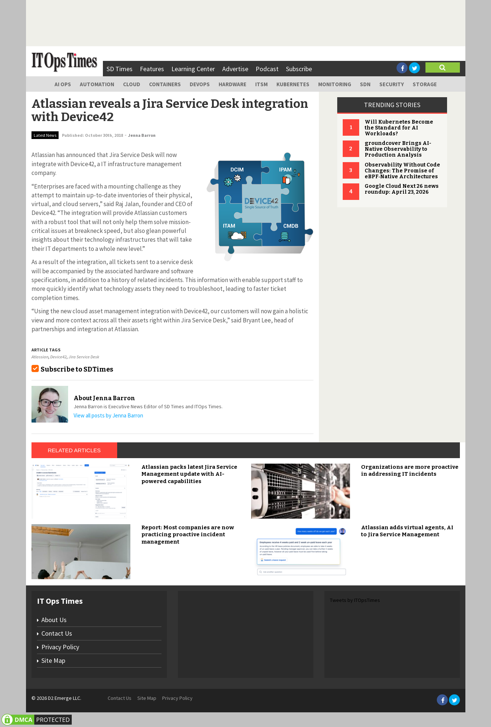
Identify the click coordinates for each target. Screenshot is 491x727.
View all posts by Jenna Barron (108, 415)
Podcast (267, 69)
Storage (425, 84)
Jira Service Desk (83, 356)
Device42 (58, 356)
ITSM (261, 84)
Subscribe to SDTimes (77, 369)
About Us (54, 619)
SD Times (120, 69)
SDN (365, 84)
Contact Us (56, 633)
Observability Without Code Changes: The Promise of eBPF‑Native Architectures (402, 171)
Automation (97, 84)
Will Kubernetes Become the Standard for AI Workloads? (399, 128)
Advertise (235, 69)
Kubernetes (292, 84)
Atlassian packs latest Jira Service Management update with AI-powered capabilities (189, 474)
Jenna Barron (142, 135)
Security (391, 84)
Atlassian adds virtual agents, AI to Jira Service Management (407, 531)
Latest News (45, 135)
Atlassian (39, 356)
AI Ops (63, 84)
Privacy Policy (60, 647)
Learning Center (193, 69)
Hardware (232, 84)
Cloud (131, 84)
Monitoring (334, 84)
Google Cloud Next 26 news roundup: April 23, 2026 (402, 189)
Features (152, 69)
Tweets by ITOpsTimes (355, 600)
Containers (165, 84)
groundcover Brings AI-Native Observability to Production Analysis (398, 149)
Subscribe (299, 69)
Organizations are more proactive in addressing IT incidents (409, 471)
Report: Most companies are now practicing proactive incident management (187, 534)
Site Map (53, 660)
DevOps (200, 84)
